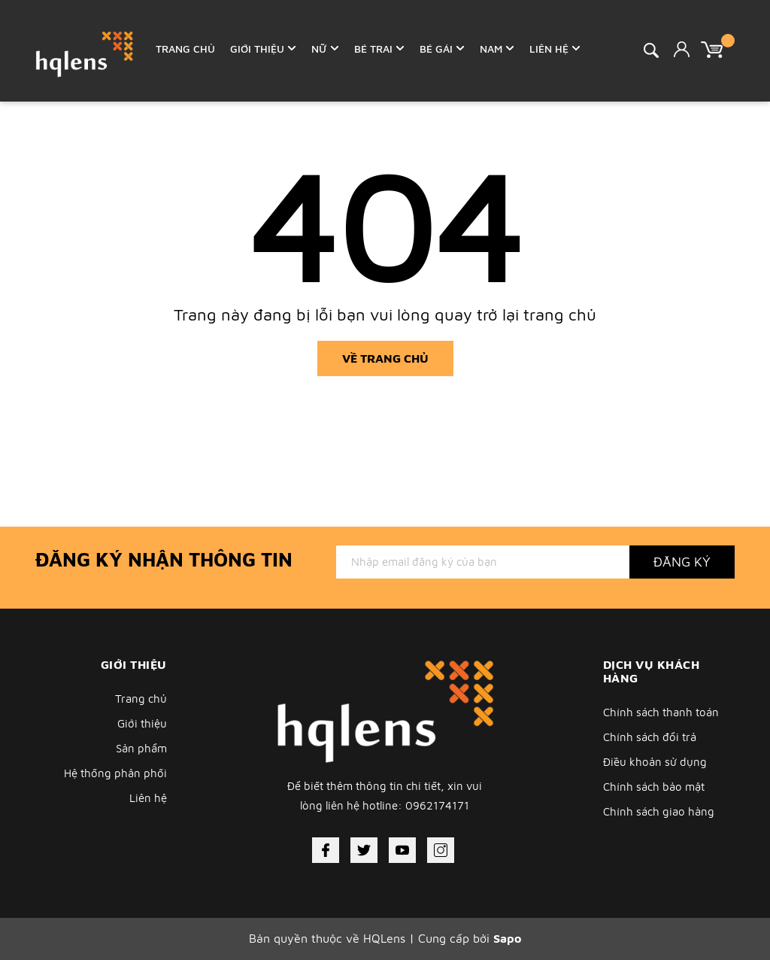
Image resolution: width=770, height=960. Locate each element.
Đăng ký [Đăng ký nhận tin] (682, 562)
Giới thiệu (142, 723)
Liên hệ (148, 797)
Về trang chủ (385, 358)
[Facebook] (325, 850)
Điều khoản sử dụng (655, 761)
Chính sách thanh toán (661, 712)
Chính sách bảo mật (654, 786)
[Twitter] (363, 850)
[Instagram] (440, 850)
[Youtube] (402, 850)
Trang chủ (141, 698)
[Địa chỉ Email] (482, 562)
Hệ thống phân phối (115, 773)
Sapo (507, 938)
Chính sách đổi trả (649, 737)
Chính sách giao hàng (658, 811)
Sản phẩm (141, 748)
